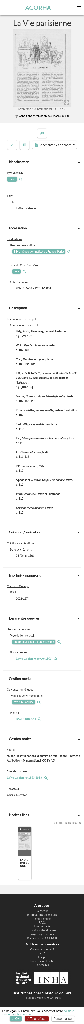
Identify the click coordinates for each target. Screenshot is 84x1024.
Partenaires (42, 965)
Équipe (42, 957)
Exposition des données (42, 930)
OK (16, 1018)
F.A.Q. (42, 923)
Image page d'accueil (42, 934)
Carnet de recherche (42, 961)
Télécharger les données (53, 145)
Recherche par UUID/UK (42, 938)
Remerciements (42, 919)
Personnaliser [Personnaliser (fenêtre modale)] (63, 1018)
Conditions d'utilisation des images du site (42, 115)
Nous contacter (42, 926)
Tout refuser (37, 1018)
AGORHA (38, 7)
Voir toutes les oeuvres (67, 822)
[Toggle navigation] (79, 7)
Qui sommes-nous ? (42, 949)
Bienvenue (42, 911)
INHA (42, 953)
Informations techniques (42, 915)
